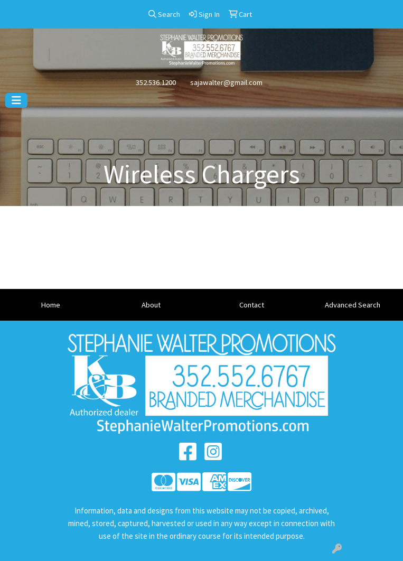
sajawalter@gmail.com (226, 82)
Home (50, 305)
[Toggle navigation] (16, 100)
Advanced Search (352, 305)
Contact (251, 305)
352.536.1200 (156, 82)
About (151, 305)
